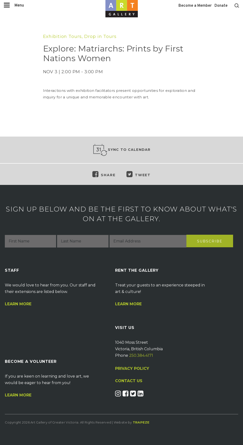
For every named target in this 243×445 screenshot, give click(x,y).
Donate (221, 6)
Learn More (18, 304)
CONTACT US (128, 381)
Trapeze (141, 422)
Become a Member (195, 6)
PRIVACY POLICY (132, 368)
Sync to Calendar (122, 150)
